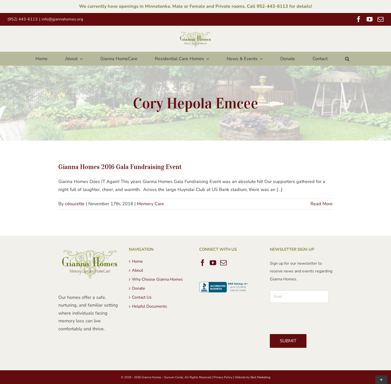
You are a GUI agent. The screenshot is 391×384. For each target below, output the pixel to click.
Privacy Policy (222, 377)
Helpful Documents (149, 306)
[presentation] (308, 316)
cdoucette (75, 204)
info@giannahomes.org (62, 19)
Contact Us (142, 297)
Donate (138, 288)
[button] (347, 58)
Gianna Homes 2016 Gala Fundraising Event (120, 167)
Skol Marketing (260, 377)
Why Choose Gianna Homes (157, 279)
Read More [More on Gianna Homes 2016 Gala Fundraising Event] (321, 204)
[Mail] (223, 262)
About (137, 270)
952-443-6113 (272, 6)
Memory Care (150, 204)
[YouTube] (213, 262)
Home (137, 261)
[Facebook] (202, 262)
